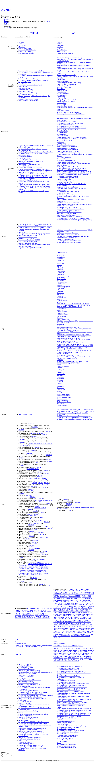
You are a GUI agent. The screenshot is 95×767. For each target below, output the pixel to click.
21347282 (39, 567)
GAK (88, 600)
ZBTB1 (78, 636)
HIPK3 (60, 604)
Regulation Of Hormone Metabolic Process (30, 161)
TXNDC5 (56, 634)
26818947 (45, 570)
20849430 (38, 500)
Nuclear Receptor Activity (64, 86)
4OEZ (63, 656)
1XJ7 (72, 648)
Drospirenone (61, 283)
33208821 (37, 506)
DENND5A (85, 597)
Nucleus (20, 43)
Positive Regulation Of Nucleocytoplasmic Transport (33, 733)
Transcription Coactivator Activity (28, 683)
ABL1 (67, 589)
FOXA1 (66, 600)
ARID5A (61, 590)
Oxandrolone (60, 260)
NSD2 (55, 615)
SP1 (81, 628)
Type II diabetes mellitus (25, 414)
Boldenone (60, 291)
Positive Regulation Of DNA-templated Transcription (72, 170)
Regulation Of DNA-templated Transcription (69, 126)
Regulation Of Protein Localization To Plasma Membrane (73, 218)
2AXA (78, 650)
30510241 (44, 480)
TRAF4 (75, 632)
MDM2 (60, 609)
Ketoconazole (61, 277)
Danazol (59, 285)
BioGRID (7, 27)
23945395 (45, 568)
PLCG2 (75, 617)
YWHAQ (73, 636)
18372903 (39, 565)
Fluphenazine (60, 262)
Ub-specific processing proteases (66, 239)
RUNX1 (63, 623)
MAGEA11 (84, 608)
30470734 (40, 553)
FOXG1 (71, 600)
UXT (77, 634)
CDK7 (88, 594)
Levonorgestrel (61, 254)
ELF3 (64, 598)
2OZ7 (86, 650)
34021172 (42, 517)
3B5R (77, 653)
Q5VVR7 (28, 646)
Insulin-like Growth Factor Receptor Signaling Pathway (72, 174)
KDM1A (91, 606)
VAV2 (84, 634)
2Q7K (92, 651)
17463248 (49, 564)
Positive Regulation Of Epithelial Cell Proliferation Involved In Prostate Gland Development (35, 672)
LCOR (75, 608)
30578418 (36, 548)
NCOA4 (82, 611)
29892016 (31, 546)
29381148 (21, 445)
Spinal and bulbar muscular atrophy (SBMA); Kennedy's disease (75, 409)
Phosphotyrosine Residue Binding (66, 718)
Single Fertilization (62, 135)
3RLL (69, 654)
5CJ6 (54, 659)
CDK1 (80, 594)
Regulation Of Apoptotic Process (66, 729)
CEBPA (55, 595)
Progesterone (60, 255)
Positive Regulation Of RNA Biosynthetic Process (71, 704)
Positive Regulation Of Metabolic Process (68, 690)
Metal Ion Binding (62, 103)
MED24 (83, 609)
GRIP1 (76, 601)
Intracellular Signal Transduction (66, 721)
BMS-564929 (61, 324)
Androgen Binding (62, 90)
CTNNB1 (30, 610)
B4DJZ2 (34, 645)
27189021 (27, 571)
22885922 (27, 568)
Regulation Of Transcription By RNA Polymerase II (32, 149)
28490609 (34, 542)
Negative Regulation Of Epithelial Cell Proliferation (71, 184)
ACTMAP (30, 608)
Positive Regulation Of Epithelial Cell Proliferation (32, 175)
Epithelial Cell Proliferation (64, 182)
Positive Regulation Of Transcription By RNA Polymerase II (35, 170)
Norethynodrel (61, 374)
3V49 (72, 654)
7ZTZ (79, 659)
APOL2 (86, 589)
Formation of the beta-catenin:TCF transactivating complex (35, 224)
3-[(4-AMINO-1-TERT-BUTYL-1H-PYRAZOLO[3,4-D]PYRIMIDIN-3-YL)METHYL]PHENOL (72, 362)
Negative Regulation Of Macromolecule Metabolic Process (73, 715)
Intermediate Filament (24, 664)
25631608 (46, 483)
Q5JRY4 (22, 646)
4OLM (86, 658)
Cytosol (59, 48)
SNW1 (69, 628)
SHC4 (87, 625)
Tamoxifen (60, 269)
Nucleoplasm (22, 45)
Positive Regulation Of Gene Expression (68, 146)
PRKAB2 (45, 615)
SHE (90, 625)
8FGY (55, 661)
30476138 (28, 495)
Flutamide (60, 258)
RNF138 (22, 618)
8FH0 (62, 661)
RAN (86, 620)
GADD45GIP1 (83, 600)
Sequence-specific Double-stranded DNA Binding (71, 114)
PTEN (85, 618)
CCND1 (91, 592)
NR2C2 (69, 614)
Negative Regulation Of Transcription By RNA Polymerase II (35, 145)
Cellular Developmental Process (66, 746)
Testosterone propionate (63, 286)
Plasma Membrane (62, 50)
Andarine (59, 333)
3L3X (58, 654)
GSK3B (81, 601)
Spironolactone (61, 257)
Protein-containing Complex (65, 53)
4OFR (66, 656)
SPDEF (85, 628)
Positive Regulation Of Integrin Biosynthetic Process (71, 168)
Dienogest (60, 372)
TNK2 (59, 632)
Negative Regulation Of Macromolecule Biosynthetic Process (74, 713)
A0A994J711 (27, 645)
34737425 (40, 532)
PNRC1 (79, 617)
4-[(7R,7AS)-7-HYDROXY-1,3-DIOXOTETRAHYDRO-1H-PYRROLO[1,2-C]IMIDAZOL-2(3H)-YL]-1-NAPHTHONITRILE (74, 352)
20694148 (34, 529)
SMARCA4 (89, 626)
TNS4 (66, 632)
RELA (75, 622)
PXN (60, 620)
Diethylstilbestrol (62, 252)
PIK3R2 (60, 617)
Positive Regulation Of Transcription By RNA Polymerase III (74, 173)
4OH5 (78, 656)
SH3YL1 (72, 625)
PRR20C (28, 616)
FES (92, 598)
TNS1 (63, 632)
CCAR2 (86, 592)
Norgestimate (60, 274)
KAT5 (83, 606)
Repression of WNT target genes (27, 235)
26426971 (38, 444)
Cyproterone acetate (62, 308)
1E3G (55, 648)
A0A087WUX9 (57, 646)
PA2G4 (59, 615)
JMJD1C (70, 606)
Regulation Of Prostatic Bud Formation (68, 191)
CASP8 (78, 592)
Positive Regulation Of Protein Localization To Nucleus (34, 186)
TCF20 (67, 631)
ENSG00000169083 (59, 643)
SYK (91, 629)
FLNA (62, 600)
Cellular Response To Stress (65, 740)
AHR (78, 589)
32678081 (35, 427)
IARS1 (92, 604)
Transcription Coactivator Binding (66, 75)
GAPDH (55, 601)
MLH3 (88, 609)
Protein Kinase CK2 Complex (26, 675)
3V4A (76, 654)
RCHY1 (67, 622)
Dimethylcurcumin (62, 311)
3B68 (90, 653)
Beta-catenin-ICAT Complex (26, 669)
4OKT (73, 658)
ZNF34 (48, 618)
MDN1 (64, 609)
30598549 (43, 508)
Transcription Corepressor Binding (28, 79)
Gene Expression (61, 143)
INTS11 (41, 611)
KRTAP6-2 (18, 615)
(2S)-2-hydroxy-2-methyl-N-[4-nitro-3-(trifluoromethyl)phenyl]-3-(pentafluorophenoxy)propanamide (74, 331)
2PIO (89, 650)
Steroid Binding (61, 89)
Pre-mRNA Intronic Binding (26, 719)
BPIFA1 (37, 608)
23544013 (46, 470)
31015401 (44, 526)
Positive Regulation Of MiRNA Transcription (69, 216)
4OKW (77, 658)
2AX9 (74, 650)
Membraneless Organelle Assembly (67, 215)
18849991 (73, 507)
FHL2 (58, 600)
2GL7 (23, 654)
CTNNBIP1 (37, 610)
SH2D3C (66, 625)
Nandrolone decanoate (63, 366)
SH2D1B (56, 625)
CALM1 (55, 592)
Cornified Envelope (23, 720)
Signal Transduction (62, 131)
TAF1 (59, 631)
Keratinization (22, 678)
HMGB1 (64, 604)
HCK (76, 603)
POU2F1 (89, 617)
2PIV (67, 651)
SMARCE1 (63, 628)
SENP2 (77, 623)
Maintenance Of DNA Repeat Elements (29, 164)
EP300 (22, 611)
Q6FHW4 (34, 646)
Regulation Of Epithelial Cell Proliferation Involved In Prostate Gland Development (33, 705)
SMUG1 (27, 618)
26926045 (65, 499)
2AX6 (63, 650)
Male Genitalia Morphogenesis (65, 181)
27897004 (41, 475)
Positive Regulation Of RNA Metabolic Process (70, 705)
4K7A (87, 654)
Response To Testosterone (64, 159)
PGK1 (71, 615)
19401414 (21, 567)
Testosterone (60, 263)
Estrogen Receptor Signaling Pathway (67, 149)
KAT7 (86, 606)
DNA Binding (22, 83)
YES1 (68, 636)
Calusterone (60, 293)
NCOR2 (60, 612)
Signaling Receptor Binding (65, 87)
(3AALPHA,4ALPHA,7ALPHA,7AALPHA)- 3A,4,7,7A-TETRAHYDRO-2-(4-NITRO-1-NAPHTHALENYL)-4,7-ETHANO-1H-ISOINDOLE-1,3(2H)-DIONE (73, 305)
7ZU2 (86, 659)
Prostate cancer (61, 414)
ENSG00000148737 (20, 643)
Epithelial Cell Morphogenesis (65, 124)
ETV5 (85, 598)
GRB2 (68, 601)
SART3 (73, 623)
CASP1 (65, 592)
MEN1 (37, 615)
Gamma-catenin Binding (25, 94)
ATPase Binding (61, 104)
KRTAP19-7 (30, 613)
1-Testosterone (61, 290)
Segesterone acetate (62, 400)
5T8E (61, 659)
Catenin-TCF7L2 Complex (26, 51)
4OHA (86, 656)
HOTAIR (75, 604)
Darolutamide (61, 389)
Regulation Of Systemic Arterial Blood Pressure (70, 123)
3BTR (55, 654)
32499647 (33, 575)
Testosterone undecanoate (64, 397)
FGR (54, 600)
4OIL (89, 656)
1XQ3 (80, 648)
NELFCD (70, 612)
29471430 (38, 478)
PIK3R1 (55, 617)
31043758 (35, 540)
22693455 (21, 568)
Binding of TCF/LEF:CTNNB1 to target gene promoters (34, 233)
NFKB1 (75, 612)
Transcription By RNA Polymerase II (67, 129)
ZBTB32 (83, 636)
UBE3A (66, 634)
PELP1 (67, 615)
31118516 (21, 575)
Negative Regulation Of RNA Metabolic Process (32, 747)
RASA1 (55, 622)
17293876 (31, 564)
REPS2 (79, 622)
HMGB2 (69, 604)
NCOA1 (67, 611)
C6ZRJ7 (39, 645)
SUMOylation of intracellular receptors (68, 234)
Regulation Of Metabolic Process (66, 680)
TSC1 (40, 618)
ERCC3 (77, 598)
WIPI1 (55, 636)
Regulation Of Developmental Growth (67, 177)
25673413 (32, 444)
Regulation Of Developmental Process (67, 735)
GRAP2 (64, 601)
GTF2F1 (89, 601)
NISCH (80, 612)
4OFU (70, 656)
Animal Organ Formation (64, 179)
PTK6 (89, 618)
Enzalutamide (61, 369)
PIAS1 (75, 615)
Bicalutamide (60, 280)
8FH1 (66, 661)
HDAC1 (80, 603)
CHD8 (65, 595)
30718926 (39, 573)
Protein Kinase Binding (25, 91)
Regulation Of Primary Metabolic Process (68, 676)
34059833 (31, 489)
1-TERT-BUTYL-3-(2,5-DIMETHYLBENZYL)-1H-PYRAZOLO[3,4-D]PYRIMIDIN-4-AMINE (72, 348)
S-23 (58, 325)
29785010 (39, 523)
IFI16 (57, 606)
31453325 (27, 445)
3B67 (87, 653)
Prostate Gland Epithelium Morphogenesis (69, 195)
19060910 (70, 505)
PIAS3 (83, 615)
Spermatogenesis (61, 134)
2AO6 (59, 650)
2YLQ (70, 653)
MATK (55, 609)
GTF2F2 (55, 603)
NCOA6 (87, 611)
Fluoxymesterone (62, 282)
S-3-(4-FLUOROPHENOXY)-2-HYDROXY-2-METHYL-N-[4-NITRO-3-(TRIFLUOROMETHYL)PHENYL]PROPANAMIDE (75, 345)
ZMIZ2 (55, 637)
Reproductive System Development (67, 207)
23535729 (30, 469)
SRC (92, 628)
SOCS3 (73, 628)
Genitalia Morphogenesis (25, 715)
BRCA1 (81, 590)
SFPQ (81, 623)
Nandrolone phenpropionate (65, 276)
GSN (84, 601)
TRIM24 (79, 632)
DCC (72, 597)
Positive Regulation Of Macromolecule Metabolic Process (73, 683)
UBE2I (61, 634)
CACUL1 (89, 590)
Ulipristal (59, 367)
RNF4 (55, 623)
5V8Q (68, 659)
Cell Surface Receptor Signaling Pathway (30, 684)
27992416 (77, 502)
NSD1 (91, 614)
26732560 (31, 525)
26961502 (21, 571)
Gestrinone (60, 385)
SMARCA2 (82, 626)
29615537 (34, 433)
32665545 (39, 467)
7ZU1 (83, 659)
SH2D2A (61, 625)
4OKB (69, 658)
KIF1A (59, 608)
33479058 (40, 472)
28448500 (44, 444)
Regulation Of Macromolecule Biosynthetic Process (71, 685)
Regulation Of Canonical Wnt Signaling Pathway (32, 728)
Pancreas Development (24, 158)
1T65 (68, 648)
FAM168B (28, 611)
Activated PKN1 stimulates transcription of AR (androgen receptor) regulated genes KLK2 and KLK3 (73, 236)
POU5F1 (61, 618)
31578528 (29, 576)
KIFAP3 (64, 608)
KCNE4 (48, 611)
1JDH (16, 654)
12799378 (47, 21)
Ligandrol (59, 392)
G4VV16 (70, 646)
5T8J (64, 659)
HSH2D (80, 604)
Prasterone (60, 296)
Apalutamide (60, 386)
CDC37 (75, 594)
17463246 (43, 564)
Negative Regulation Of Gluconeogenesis (30, 167)
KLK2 (68, 608)
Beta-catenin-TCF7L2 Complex (27, 50)
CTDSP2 (83, 595)
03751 (16, 641)
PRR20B (22, 616)
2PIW (71, 651)
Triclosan (59, 364)
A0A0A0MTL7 (19, 645)
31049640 (45, 573)
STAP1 (64, 629)
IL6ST (61, 606)
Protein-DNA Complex (24, 48)
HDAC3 (85, 603)
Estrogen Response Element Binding (67, 100)
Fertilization (60, 142)
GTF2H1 (61, 603)
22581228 (40, 483)
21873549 (31, 545)
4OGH (74, 656)
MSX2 (41, 615)
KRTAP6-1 (45, 613)
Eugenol (59, 371)
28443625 (44, 434)
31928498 (40, 433)
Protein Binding (22, 86)
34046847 (21, 494)
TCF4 (70, 631)
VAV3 (88, 634)
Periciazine (60, 294)
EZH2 (89, 598)
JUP (45, 611)
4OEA (91, 654)
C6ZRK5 (17, 646)
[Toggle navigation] (1, 15)
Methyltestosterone (62, 314)
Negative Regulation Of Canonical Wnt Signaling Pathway (34, 184)
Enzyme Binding (61, 98)
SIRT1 (55, 626)
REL (71, 622)
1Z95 (83, 648)
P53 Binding (21, 750)
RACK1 (68, 620)
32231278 (31, 550)
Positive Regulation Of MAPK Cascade (68, 162)
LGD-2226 (60, 360)
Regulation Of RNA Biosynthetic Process (30, 697)
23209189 (33, 568)
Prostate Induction (62, 185)
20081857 (38, 562)
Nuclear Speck (61, 51)
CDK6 (84, 594)
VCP (91, 634)
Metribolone (60, 302)
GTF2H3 (71, 603)
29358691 (45, 571)
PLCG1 (70, 617)
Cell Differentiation (62, 741)
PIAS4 (87, 615)
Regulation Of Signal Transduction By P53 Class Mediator (34, 708)
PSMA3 (48, 616)
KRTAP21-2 (38, 613)
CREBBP (74, 595)
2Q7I (85, 651)
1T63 (65, 648)
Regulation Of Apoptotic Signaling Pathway (30, 731)
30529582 (44, 478)
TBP (63, 631)
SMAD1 (65, 626)
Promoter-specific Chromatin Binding (29, 100)
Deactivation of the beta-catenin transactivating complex (34, 227)
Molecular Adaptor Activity (64, 106)
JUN (75, 606)
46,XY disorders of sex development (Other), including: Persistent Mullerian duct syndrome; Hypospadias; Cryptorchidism (75, 412)
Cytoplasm (60, 47)
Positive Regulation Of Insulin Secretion (29, 159)
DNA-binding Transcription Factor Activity (30, 85)
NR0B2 (60, 614)
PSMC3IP (80, 618)
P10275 (75, 646)
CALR (60, 592)
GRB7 (72, 601)
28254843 (33, 571)
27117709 (36, 469)
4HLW (84, 654)
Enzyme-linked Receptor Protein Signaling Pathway (71, 726)
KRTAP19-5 (23, 613)
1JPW (20, 654)
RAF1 (83, 620)
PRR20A (17, 616)
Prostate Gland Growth (63, 193)
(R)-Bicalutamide (62, 300)
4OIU (55, 658)
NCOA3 (77, 611)
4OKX (81, 658)
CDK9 (92, 594)
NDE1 (65, 612)
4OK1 (65, 658)
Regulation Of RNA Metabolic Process (29, 739)
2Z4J (74, 653)
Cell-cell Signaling (62, 132)
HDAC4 (90, 603)
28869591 (37, 508)
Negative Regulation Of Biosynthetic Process (69, 711)
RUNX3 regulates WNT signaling (27, 241)
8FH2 (69, 661)
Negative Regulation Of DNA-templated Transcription (33, 169)
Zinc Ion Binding (62, 95)
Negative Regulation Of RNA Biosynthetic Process (32, 723)
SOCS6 (78, 628)
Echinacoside (60, 403)
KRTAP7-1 (31, 615)
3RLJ (65, 654)
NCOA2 (72, 611)
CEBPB (60, 595)
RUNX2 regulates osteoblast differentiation (69, 240)
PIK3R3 (65, 617)
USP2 (74, 634)
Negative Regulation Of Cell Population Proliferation (72, 138)
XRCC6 (64, 636)
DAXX (48, 610)
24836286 (32, 478)
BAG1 (69, 590)
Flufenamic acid (61, 297)
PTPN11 (55, 620)
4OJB (61, 658)
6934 (16, 639)
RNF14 (89, 622)
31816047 (29, 514)
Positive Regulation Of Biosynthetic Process (69, 701)
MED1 (68, 609)
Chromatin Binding (62, 81)
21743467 (69, 510)
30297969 (27, 573)
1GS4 (58, 648)
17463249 (21, 565)
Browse (6, 19)
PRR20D (33, 616)
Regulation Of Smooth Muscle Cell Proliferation (32, 174)
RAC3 (63, 620)
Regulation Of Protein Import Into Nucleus (30, 729)
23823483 (32, 531)
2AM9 (87, 648)
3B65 (80, 653)
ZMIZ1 (88, 636)
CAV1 (82, 592)
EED (89, 597)
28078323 (39, 476)
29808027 (21, 557)
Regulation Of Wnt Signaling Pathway (29, 670)
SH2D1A (86, 623)
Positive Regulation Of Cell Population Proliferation (71, 137)
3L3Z (62, 654)
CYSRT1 (43, 610)
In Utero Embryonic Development (66, 121)
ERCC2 (72, 598)
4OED (55, 656)
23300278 (39, 568)
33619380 (21, 439)
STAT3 (68, 629)
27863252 (48, 503)
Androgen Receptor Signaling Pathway (68, 151)
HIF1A (55, 604)
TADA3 (55, 631)
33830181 (35, 514)
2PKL (78, 651)
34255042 (69, 501)
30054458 (21, 573)
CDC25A (65, 594)
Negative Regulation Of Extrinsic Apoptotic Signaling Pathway (74, 219)
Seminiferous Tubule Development (66, 213)
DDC (79, 597)
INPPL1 (66, 606)
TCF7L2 (34, 33)
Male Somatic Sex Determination (66, 148)
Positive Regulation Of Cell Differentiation (69, 167)
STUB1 (72, 629)
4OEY (59, 656)
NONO (90, 612)
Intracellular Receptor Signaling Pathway (68, 152)
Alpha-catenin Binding (24, 709)
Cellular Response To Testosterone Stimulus (69, 212)
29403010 (35, 511)
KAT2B (79, 606)
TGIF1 (88, 631)
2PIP (92, 650)
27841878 (30, 548)
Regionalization (22, 740)
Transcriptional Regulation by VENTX (29, 240)
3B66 (84, 653)
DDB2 (76, 597)
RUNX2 (68, 623)
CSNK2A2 (24, 610)
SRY (60, 629)
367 (54, 639)
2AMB (55, 650)
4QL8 (89, 658)
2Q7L (55, 653)
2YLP (66, 653)
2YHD (59, 653)
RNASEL (84, 622)
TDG (79, 631)
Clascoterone (60, 388)
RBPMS (17, 618)
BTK (85, 590)
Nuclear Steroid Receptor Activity (66, 84)
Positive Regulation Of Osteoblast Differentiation (32, 748)
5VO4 (72, 659)
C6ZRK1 (44, 645)
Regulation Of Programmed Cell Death (68, 727)
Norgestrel (60, 375)
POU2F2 (55, 618)
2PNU (82, 651)
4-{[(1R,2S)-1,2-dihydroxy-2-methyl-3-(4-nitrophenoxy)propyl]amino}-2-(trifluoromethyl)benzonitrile (74, 327)
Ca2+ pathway (22, 232)
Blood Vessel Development (26, 147)
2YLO (63, 653)
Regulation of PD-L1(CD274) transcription (30, 247)
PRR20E (38, 616)
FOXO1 (76, 600)
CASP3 (69, 592)
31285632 (36, 543)
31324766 (27, 575)
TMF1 (55, 632)
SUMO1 (77, 629)
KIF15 (55, 608)
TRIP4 (84, 632)
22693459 (85, 507)
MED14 (78, 609)
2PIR (58, 651)
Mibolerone (60, 381)
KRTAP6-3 (25, 615)
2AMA (91, 648)
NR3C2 (78, 614)
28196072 (60, 508)
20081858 (34, 483)
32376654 (31, 423)
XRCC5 (60, 636)
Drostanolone (60, 272)
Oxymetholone (61, 313)
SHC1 (80, 625)
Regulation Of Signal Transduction (66, 747)
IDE (54, 606)
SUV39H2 (83, 629)
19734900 (27, 567)
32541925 (45, 551)
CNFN (47, 608)
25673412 (33, 515)
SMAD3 (71, 626)
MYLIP (62, 611)
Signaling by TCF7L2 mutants (26, 238)
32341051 (46, 473)
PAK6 (63, 615)
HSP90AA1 (86, 604)
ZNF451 (60, 637)
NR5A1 (83, 614)
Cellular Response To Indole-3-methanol (29, 680)
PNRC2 (84, 617)
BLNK (76, 590)
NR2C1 (65, 614)
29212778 (35, 481)
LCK (72, 608)
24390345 (21, 570)
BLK (72, 590)
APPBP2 (55, 590)
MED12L (73, 609)
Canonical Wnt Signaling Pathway (28, 180)
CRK (78, 595)
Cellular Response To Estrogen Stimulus (68, 210)
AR (73, 33)
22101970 (45, 567)
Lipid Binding (61, 96)
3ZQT (80, 654)
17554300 (27, 565)
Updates (6, 24)
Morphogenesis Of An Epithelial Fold (67, 187)
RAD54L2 (73, 620)
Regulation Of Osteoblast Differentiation (29, 737)
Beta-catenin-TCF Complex (26, 53)
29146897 (65, 508)
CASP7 (74, 592)
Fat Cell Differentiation (25, 166)
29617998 (33, 523)
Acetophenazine (61, 279)
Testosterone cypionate (63, 394)
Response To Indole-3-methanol (27, 681)
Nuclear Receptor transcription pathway (68, 233)
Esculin (59, 391)
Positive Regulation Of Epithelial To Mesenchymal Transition (35, 152)
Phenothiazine (61, 383)
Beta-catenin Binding (24, 88)
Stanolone (60, 299)
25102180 (33, 570)
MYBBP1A (56, 611)
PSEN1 (43, 616)
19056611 (45, 565)
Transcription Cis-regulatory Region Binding (31, 71)
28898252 (44, 500)
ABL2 (71, 589)
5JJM (58, 659)
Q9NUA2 (80, 646)
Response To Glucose (24, 150)
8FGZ (59, 661)
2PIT (61, 651)
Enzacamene (60, 378)
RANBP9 (91, 620)
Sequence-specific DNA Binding (27, 93)
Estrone (59, 266)
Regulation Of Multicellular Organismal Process (70, 730)
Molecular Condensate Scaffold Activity (68, 112)
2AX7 (67, 650)
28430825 (49, 585)
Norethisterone (61, 271)
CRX (50, 608)
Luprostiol (60, 380)
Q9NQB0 (39, 646)
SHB (76, 625)
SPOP (89, 628)
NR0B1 (55, 614)
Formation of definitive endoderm (27, 243)
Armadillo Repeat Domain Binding (28, 99)
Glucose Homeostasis (24, 163)
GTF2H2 (66, 603)
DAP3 (60, 597)
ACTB (75, 589)
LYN (79, 608)
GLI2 (60, 601)
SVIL (87, 629)
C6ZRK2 (49, 645)
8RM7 (77, 661)
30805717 (21, 430)
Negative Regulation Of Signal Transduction (30, 745)
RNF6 (59, 623)
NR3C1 (74, 614)
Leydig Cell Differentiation (64, 157)
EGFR (61, 598)
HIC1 (37, 611)
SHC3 (83, 625)
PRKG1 (66, 618)
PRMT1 (71, 618)
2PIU (64, 651)
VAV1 (81, 634)
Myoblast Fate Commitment (26, 172)
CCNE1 (55, 594)
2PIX (74, 651)
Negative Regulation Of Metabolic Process (69, 716)
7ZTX (75, 659)
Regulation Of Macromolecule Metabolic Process (70, 677)
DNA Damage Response (25, 701)
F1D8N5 (65, 646)
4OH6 (82, 656)
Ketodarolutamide (62, 405)
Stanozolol (60, 318)
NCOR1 (55, 612)
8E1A (90, 659)
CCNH (60, 594)
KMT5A (17, 613)
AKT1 (82, 589)
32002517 (46, 522)
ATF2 (65, 590)
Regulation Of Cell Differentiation (66, 744)
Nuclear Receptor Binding (25, 89)
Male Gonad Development (64, 140)
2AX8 (70, 650)
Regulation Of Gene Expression (66, 145)
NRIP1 (88, 614)
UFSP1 (44, 618)
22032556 (79, 507)
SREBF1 (55, 629)
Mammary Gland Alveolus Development (68, 202)
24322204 (48, 431)
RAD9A (79, 620)
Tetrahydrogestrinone (63, 319)
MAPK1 (90, 608)
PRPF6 (76, 618)
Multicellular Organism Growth (66, 160)
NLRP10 (84, 612)
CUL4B (55, 597)
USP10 (70, 634)
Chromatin (21, 42)
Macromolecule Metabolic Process (66, 736)
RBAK (63, 622)
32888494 (29, 509)
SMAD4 (76, 626)
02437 (55, 641)
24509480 (27, 570)
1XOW (76, 648)
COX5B (69, 595)
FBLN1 (33, 611)
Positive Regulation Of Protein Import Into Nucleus (32, 692)
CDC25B (70, 594)
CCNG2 (42, 608)
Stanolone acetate (62, 399)
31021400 (38, 501)
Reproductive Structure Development (67, 176)
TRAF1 (36, 618)
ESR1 (81, 598)
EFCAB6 (56, 598)
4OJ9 (58, 658)
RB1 (59, 622)
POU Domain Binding (63, 110)
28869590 (39, 571)
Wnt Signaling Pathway (25, 156)
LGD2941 (60, 310)
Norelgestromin (61, 316)
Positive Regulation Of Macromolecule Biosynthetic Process (74, 699)
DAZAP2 (17, 611)
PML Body (21, 47)
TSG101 (89, 632)
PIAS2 (79, 615)
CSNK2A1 (18, 610)
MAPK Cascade (61, 120)
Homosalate (60, 377)
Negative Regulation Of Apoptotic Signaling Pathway (33, 714)
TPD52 (71, 632)
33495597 (39, 520)
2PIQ (54, 651)
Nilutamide (60, 268)
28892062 (49, 444)
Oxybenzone (60, 288)
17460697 (37, 564)
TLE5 (31, 618)
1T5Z (62, 648)
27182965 (27, 539)
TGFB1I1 (83, 631)
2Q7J (88, 651)
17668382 (33, 565)
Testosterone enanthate (63, 395)
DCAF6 (68, 597)
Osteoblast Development (25, 742)
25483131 (39, 570)
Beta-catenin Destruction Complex (28, 717)
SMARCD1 (56, 628)
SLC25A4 (60, 626)
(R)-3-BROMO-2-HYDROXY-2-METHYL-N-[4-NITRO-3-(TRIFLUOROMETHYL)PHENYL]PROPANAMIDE (74, 335)
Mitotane (59, 265)
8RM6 (73, 661)
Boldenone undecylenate (64, 402)
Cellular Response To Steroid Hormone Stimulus (70, 209)
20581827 (33, 567)
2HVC (82, 650)
